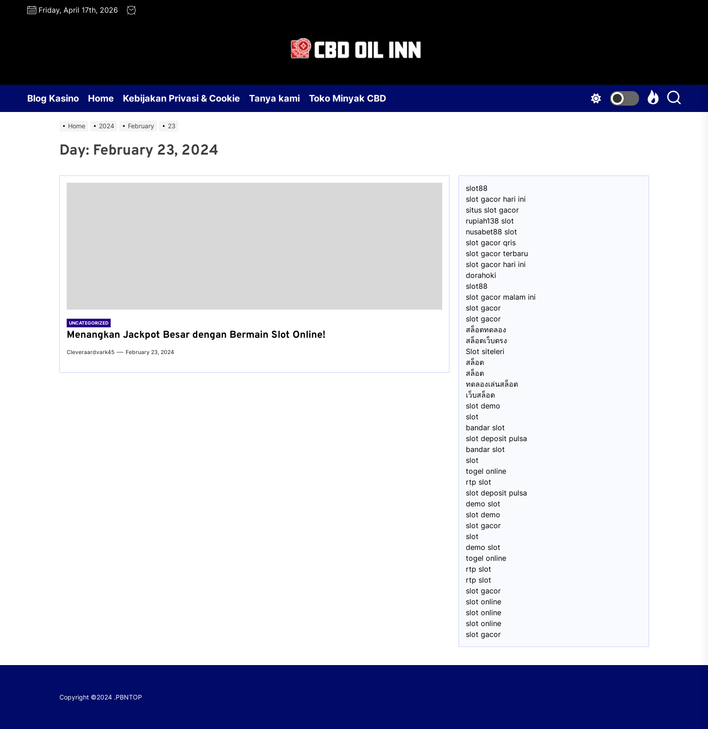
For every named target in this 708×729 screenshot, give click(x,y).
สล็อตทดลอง (486, 329)
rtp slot (478, 481)
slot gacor (483, 307)
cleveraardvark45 (90, 352)
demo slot (483, 503)
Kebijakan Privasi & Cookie (181, 98)
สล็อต (475, 362)
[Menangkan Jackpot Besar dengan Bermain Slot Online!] (254, 246)
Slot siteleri (485, 351)
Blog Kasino (53, 98)
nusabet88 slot (491, 231)
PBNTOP (129, 697)
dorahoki (481, 275)
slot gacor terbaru (497, 253)
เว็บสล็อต (480, 394)
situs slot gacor (492, 209)
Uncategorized (88, 323)
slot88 (477, 188)
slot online (483, 601)
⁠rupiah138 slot (490, 220)
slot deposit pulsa (496, 438)
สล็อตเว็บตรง (486, 340)
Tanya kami (274, 98)
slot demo (483, 405)
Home (101, 98)
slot (472, 416)
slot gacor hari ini (496, 199)
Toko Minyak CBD (347, 98)
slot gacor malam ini (501, 296)
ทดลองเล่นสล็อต (492, 384)
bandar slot (485, 427)
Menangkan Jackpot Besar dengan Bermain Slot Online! (196, 335)
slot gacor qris (491, 242)
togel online (486, 471)
